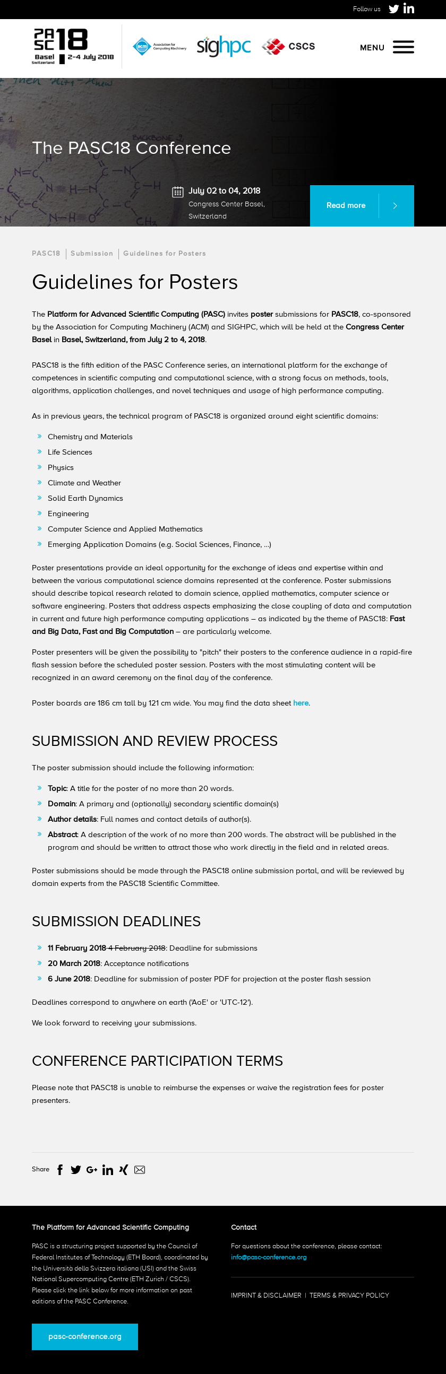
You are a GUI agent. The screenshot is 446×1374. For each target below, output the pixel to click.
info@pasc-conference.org (268, 1257)
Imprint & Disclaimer (266, 1295)
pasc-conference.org (85, 1337)
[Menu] (403, 48)
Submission (92, 253)
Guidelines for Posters (164, 253)
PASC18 (46, 253)
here (300, 703)
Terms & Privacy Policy (349, 1295)
